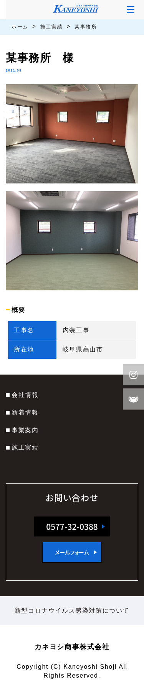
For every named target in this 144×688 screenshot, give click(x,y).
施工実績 (51, 27)
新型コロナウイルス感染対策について (72, 610)
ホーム (20, 27)
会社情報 (25, 394)
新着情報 (25, 412)
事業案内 (25, 430)
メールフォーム (72, 552)
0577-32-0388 (72, 526)
